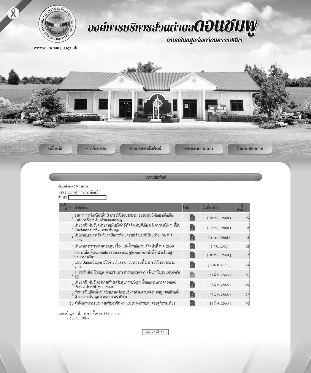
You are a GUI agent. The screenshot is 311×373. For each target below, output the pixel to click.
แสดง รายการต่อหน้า (79, 192)
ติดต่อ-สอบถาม (250, 148)
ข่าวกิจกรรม (96, 148)
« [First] (68, 318)
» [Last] (88, 318)
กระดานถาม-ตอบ (198, 148)
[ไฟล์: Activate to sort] (192, 207)
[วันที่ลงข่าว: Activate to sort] (219, 207)
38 (84, 318)
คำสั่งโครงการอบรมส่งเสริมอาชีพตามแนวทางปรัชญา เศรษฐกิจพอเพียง (125, 303)
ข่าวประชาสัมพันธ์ (145, 148)
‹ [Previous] (69, 318)
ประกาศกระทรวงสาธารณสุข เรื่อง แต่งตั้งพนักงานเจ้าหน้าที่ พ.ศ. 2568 (124, 246)
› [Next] (86, 318)
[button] (81, 207)
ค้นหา (62, 197)
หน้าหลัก (55, 148)
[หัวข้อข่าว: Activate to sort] (128, 207)
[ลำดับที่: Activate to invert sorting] (66, 207)
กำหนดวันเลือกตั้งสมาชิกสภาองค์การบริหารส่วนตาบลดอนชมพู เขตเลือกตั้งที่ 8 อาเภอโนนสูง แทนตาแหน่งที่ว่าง (127, 294)
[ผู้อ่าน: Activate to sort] (243, 207)
